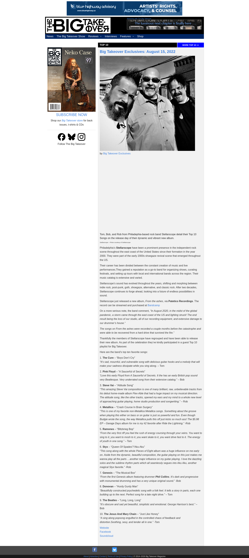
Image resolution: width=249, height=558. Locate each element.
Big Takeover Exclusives (117, 153)
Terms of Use (113, 556)
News (50, 36)
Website (104, 527)
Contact (102, 556)
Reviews (93, 36)
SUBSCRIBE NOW (71, 115)
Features (125, 36)
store (72, 120)
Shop (140, 36)
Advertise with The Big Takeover (139, 18)
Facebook (105, 531)
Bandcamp (154, 305)
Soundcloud (106, 536)
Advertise (94, 556)
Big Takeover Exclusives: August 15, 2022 (137, 51)
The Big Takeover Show (71, 36)
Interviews (111, 36)
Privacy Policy (126, 556)
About (86, 556)
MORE (190, 45)
